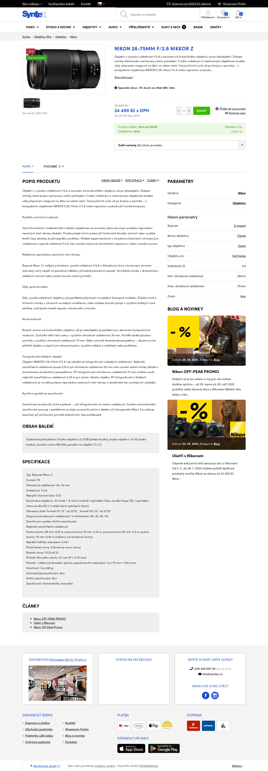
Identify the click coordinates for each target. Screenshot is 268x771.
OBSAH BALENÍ (111, 180)
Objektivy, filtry (43, 36)
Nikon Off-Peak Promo (48, 627)
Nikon (73, 36)
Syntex (26, 36)
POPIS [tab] (28, 166)
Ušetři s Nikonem (44, 623)
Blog (217, 360)
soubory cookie (105, 766)
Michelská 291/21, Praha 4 (68, 659)
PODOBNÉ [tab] (54, 166)
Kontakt (86, 3)
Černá (241, 236)
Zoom (242, 246)
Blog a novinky (75, 735)
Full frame (239, 256)
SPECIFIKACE (134, 180)
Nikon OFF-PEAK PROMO (50, 619)
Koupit (201, 111)
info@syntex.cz (212, 674)
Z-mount (240, 225)
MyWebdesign (148, 766)
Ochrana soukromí (37, 742)
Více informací (123, 77)
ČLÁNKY (153, 180)
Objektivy (60, 36)
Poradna (71, 742)
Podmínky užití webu (39, 735)
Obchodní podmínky (39, 729)
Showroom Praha (77, 729)
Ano (243, 296)
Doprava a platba (37, 723)
